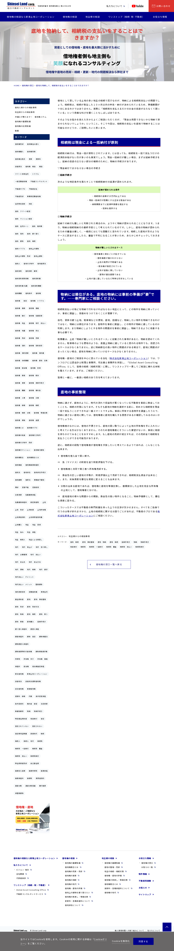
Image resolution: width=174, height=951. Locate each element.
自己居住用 (34, 763)
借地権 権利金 (35, 390)
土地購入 (18, 525)
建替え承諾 (34, 629)
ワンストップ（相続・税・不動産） (30, 885)
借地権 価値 (20, 308)
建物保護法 (43, 636)
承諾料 (17, 666)
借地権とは (19, 428)
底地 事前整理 (40, 599)
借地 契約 (19, 234)
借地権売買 (31, 151)
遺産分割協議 (30, 786)
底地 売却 (19, 607)
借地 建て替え (33, 234)
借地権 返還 (34, 420)
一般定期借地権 (21, 181)
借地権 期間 (20, 390)
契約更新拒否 (20, 592)
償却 (16, 487)
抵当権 (26, 666)
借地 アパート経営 (22, 211)
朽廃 (30, 696)
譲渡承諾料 (19, 778)
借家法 (27, 480)
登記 (42, 719)
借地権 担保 (35, 368)
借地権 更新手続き (36, 383)
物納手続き (38, 711)
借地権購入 (19, 151)
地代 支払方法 (35, 562)
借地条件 (28, 293)
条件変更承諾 (41, 696)
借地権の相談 (70, 16)
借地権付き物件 (35, 435)
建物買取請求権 (41, 651)
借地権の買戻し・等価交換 (76, 896)
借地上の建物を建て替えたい (77, 892)
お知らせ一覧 (147, 867)
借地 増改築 (37, 226)
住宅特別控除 (20, 204)
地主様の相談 (93, 16)
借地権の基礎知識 (23, 121)
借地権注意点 (20, 159)
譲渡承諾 (44, 771)
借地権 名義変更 (35, 316)
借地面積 (18, 480)
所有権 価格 (42, 659)
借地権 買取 (20, 420)
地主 (27, 525)
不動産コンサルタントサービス (29, 894)
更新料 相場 (20, 696)
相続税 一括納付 (22, 748)
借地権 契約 (20, 345)
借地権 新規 (20, 375)
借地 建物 (19, 241)
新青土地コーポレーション (37, 674)
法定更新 (44, 704)
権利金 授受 (32, 704)
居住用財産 (19, 599)
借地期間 (18, 293)
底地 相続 (31, 614)
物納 (28, 711)
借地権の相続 (71, 880)
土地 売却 (19, 510)
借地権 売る (34, 331)
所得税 (17, 659)
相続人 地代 (29, 741)
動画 (17, 130)
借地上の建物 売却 (22, 256)
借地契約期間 (36, 286)
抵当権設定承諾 (38, 666)
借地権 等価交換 (40, 413)
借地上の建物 (34, 249)
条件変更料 (19, 704)
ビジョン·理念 (22, 869)
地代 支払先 (20, 562)
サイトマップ (145, 894)
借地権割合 (19, 457)
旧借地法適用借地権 (33, 681)
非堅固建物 (19, 793)
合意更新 (18, 495)
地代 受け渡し (42, 547)
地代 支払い (35, 554)
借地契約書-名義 (21, 286)
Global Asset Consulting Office (31, 890)
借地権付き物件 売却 (23, 442)
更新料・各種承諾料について (77, 901)
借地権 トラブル (37, 301)
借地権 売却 (20, 338)
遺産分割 (18, 786)
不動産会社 (33, 189)
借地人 (17, 263)
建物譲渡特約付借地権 (23, 651)
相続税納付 (34, 756)
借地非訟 (27, 472)
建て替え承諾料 (21, 629)
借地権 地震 (20, 331)
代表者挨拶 (21, 878)
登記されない (37, 726)
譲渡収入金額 (20, 771)
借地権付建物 (39, 450)
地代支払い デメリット (24, 577)
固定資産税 (34, 502)
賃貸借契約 (40, 778)
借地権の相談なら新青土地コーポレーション (30, 16)
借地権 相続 (34, 405)
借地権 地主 (20, 323)
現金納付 (33, 719)
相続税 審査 (37, 748)
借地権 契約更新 (22, 353)
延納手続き (41, 622)
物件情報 (143, 874)
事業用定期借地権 (34, 196)
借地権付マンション (22, 450)
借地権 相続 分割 (22, 413)
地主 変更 (36, 525)
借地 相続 (31, 241)
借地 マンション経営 (23, 219)
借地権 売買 (34, 338)
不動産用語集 (145, 880)
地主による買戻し (35, 540)
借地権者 (18, 465)
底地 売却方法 (33, 607)
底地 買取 (19, 622)
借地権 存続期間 (22, 360)
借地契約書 (36, 278)
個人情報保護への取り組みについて (129, 930)
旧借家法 (18, 166)
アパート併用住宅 (22, 174)
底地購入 (30, 622)
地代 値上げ (27, 547)
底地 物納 (19, 614)
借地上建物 (38, 256)
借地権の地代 (71, 884)
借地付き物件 (29, 263)
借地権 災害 (34, 398)
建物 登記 (31, 636)
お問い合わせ (163, 6)
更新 (30, 159)
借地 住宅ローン (22, 226)
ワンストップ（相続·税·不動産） (126, 16)
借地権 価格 (34, 308)
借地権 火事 (20, 398)
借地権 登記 (21, 301)
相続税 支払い (21, 756)
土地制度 (30, 510)
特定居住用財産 (21, 719)
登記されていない (22, 726)
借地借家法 (41, 263)
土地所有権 (41, 510)
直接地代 (33, 734)
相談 (41, 166)
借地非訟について (72, 905)
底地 (28, 599)
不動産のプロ (20, 189)
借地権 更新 (20, 383)
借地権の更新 (71, 875)
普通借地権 (31, 689)
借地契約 (18, 271)
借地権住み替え (33, 144)
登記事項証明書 (21, 734)
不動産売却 (19, 196)
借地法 (17, 472)
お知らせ (143, 887)
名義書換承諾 (30, 495)
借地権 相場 (20, 405)
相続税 (39, 741)
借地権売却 (19, 144)
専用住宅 (44, 592)
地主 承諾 (31, 532)
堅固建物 (39, 584)
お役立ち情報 (160, 16)
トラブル (35, 174)
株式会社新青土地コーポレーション (129, 358)
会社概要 (20, 874)
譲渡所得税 (33, 771)
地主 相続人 (20, 540)
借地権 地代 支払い (37, 323)
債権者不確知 (39, 480)
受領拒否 (35, 487)
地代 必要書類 (21, 554)
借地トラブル (20, 249)
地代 (16, 547)
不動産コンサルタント (38, 181)
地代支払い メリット (23, 584)
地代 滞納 (19, 569)
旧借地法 (18, 681)
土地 (44, 502)
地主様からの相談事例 (25, 112)
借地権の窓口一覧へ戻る (109, 564)
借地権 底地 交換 (39, 360)
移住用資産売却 (21, 763)
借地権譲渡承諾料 (32, 465)
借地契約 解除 (31, 271)
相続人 (17, 741)
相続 (42, 734)
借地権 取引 (20, 316)
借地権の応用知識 (23, 126)
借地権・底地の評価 (73, 888)
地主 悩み (19, 532)
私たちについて (114, 6)
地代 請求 (43, 569)
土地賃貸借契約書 (35, 517)
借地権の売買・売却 (73, 871)
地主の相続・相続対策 (114, 871)
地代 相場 (31, 569)
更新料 (38, 159)
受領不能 (25, 487)
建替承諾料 (19, 636)
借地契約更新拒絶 (22, 278)
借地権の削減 (20, 435)
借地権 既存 (34, 375)
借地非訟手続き (40, 472)
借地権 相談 (30, 166)
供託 (30, 204)
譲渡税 (29, 778)
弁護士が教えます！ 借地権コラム (30, 117)
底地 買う (43, 614)
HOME (17, 85)
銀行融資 (42, 786)
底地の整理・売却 (112, 867)
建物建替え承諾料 (22, 644)
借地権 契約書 (38, 353)
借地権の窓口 (28, 85)
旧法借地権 (19, 689)
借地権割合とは (33, 457)
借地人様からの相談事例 (26, 107)
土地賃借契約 (20, 517)
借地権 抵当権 (21, 368)
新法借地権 (19, 674)
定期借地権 (33, 592)
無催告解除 (19, 711)
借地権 (38, 293)
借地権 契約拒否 (35, 345)
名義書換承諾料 (21, 502)
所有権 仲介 (29, 659)
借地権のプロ (32, 428)
